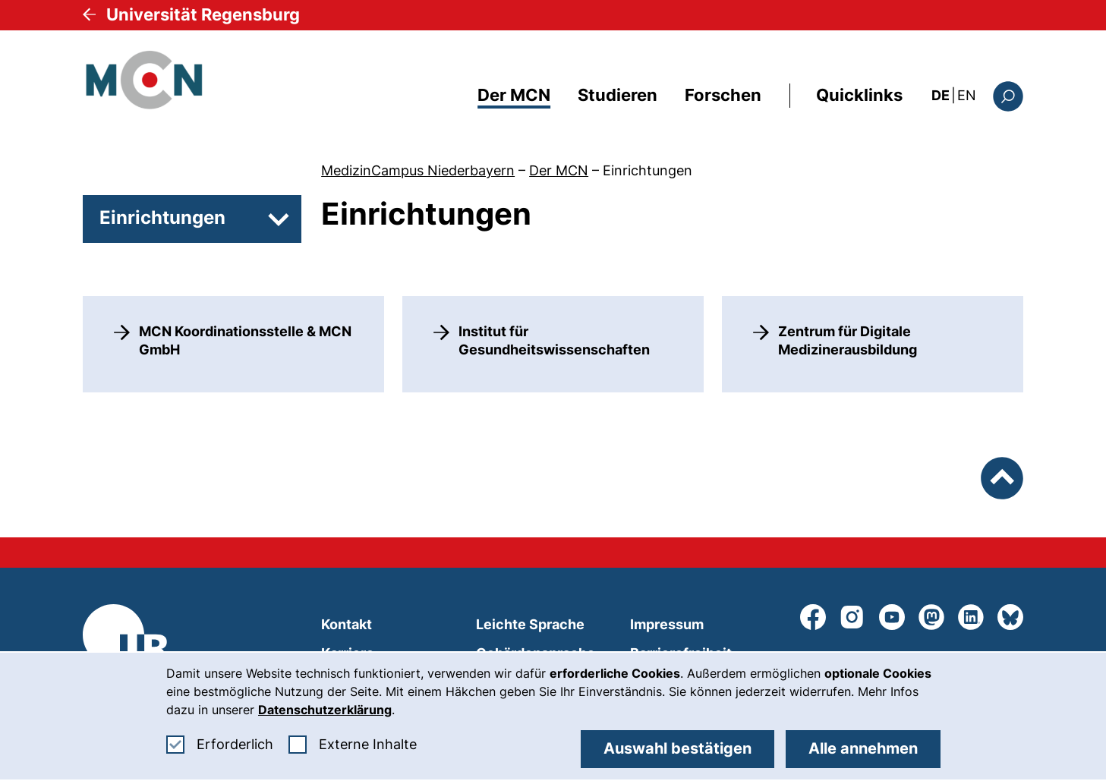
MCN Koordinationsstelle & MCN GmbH (245, 340)
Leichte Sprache (530, 624)
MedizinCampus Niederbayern (418, 170)
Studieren (617, 95)
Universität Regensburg (203, 14)
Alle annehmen (863, 748)
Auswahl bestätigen (677, 748)
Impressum (667, 624)
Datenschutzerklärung (325, 709)
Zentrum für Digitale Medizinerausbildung (847, 340)
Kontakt (346, 624)
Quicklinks (859, 95)
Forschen (723, 95)
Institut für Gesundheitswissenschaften (554, 340)
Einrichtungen (647, 170)
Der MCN (513, 95)
